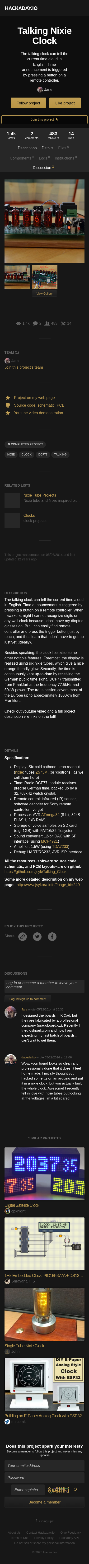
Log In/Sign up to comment (27, 999)
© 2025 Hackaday (44, 1552)
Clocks (29, 515)
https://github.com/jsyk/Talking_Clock (35, 872)
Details (47, 148)
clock (27, 454)
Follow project (28, 103)
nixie (19, 772)
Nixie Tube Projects (39, 495)
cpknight (15, 1211)
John (12, 1351)
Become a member (19, 1451)
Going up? (44, 1521)
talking (60, 454)
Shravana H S (20, 1281)
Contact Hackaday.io (40, 1532)
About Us (14, 1532)
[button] (79, 8)
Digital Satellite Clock (22, 1205)
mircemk (15, 1422)
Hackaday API (69, 1538)
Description (27, 148)
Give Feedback (70, 1532)
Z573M (41, 772)
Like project (65, 103)
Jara (44, 90)
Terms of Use (19, 1538)
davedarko (28, 1057)
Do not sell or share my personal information (44, 1543)
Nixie (11, 454)
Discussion (43, 167)
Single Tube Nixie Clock (24, 1345)
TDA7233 (60, 847)
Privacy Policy (44, 1538)
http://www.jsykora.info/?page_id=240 (48, 885)
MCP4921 (49, 841)
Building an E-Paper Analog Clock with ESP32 (43, 1416)
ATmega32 (50, 815)
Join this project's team (24, 367)
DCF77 (42, 454)
